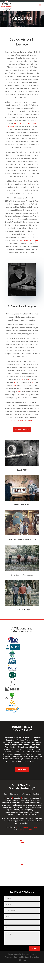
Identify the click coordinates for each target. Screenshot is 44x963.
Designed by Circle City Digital (26, 957)
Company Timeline (22, 429)
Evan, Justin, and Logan (29, 240)
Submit (34, 948)
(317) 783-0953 (26, 830)
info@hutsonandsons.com (22, 420)
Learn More (22, 770)
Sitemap (22, 960)
